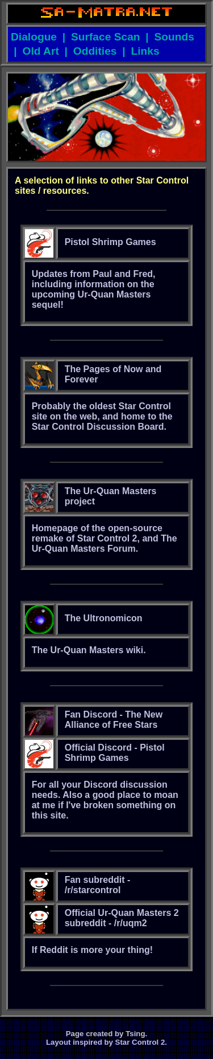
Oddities (95, 51)
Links (145, 51)
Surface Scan (105, 37)
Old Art (40, 51)
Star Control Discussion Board (98, 426)
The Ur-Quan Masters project (111, 496)
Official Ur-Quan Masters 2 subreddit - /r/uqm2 (122, 918)
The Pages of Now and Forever (113, 374)
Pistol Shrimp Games (110, 242)
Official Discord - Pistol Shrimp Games (115, 753)
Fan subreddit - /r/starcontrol (98, 885)
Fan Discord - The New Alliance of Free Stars (113, 720)
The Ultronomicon (104, 618)
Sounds (174, 37)
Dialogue (34, 37)
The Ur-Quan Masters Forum (104, 543)
